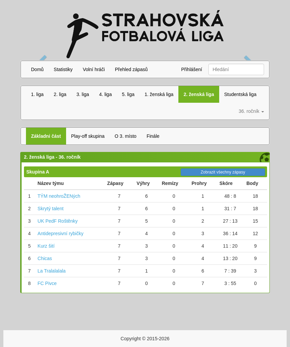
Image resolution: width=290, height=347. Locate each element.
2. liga (60, 94)
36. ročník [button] (251, 111)
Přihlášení (191, 69)
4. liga (105, 94)
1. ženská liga (159, 94)
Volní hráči (94, 69)
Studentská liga (240, 94)
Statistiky (63, 69)
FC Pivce (47, 283)
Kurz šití (46, 246)
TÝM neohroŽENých (58, 196)
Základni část (46, 136)
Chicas (44, 258)
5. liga (128, 94)
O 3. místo (126, 136)
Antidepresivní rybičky (60, 233)
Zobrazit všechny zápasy (223, 172)
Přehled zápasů (131, 69)
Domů (37, 69)
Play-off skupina (88, 136)
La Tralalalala (51, 271)
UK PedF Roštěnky (57, 221)
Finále (153, 136)
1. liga (37, 94)
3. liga (83, 94)
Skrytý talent (50, 208)
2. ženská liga (198, 94)
